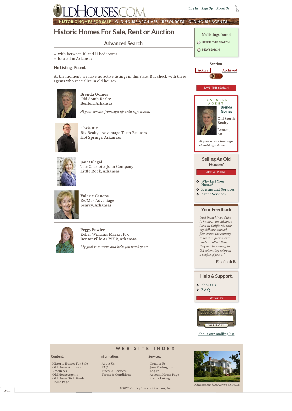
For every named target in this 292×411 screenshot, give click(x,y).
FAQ (105, 367)
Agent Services (213, 194)
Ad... (7, 390)
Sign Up (207, 8)
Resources (173, 22)
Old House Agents (65, 374)
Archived (229, 70)
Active (203, 70)
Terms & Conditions (116, 374)
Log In (193, 8)
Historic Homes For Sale (70, 363)
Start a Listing (160, 378)
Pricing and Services (218, 189)
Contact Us (216, 298)
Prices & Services (114, 371)
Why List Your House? (213, 183)
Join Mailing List (162, 367)
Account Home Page (164, 374)
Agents (207, 22)
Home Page (60, 382)
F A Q (205, 289)
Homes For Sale (85, 22)
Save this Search (216, 87)
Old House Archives (66, 367)
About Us (222, 8)
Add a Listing (216, 172)
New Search (211, 49)
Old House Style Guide (68, 378)
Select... (216, 76)
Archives (136, 22)
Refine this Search (215, 42)
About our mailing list (216, 334)
